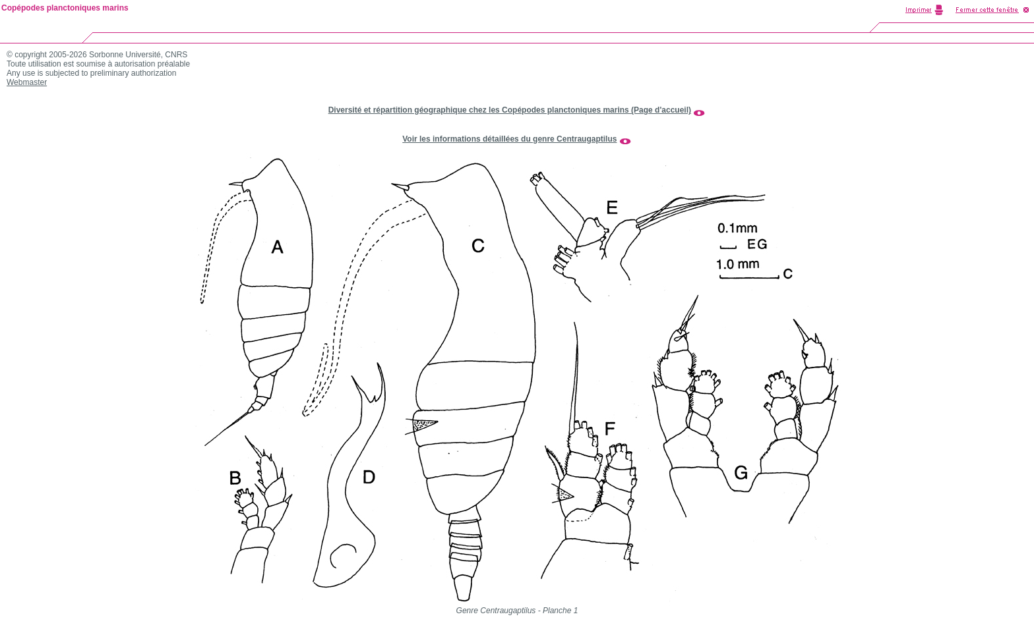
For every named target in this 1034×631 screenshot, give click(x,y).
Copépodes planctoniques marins (65, 8)
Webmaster (27, 82)
